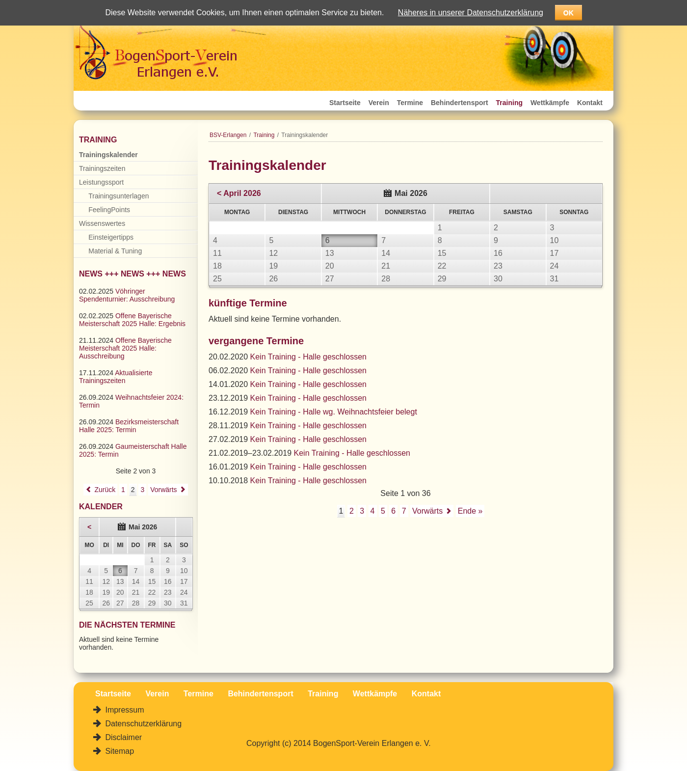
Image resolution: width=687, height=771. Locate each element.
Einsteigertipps (110, 237)
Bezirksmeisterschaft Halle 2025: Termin (129, 426)
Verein (379, 103)
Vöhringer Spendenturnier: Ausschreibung (127, 295)
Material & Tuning (115, 251)
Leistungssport (101, 182)
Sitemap (118, 751)
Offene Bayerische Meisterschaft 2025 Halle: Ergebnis (132, 320)
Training (509, 103)
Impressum (123, 710)
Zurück (104, 490)
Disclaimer (122, 737)
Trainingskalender (108, 155)
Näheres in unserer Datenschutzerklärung (470, 12)
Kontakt (590, 103)
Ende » (470, 511)
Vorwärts (427, 511)
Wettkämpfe (549, 103)
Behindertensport (459, 103)
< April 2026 (239, 193)
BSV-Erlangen (228, 135)
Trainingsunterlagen (118, 196)
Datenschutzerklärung (142, 723)
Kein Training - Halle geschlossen (308, 357)
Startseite (345, 103)
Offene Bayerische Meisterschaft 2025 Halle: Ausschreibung (125, 348)
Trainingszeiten (102, 168)
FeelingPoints (109, 210)
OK (568, 13)
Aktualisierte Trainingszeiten (115, 377)
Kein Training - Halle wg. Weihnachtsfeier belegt (333, 412)
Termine (410, 103)
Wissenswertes (102, 223)
